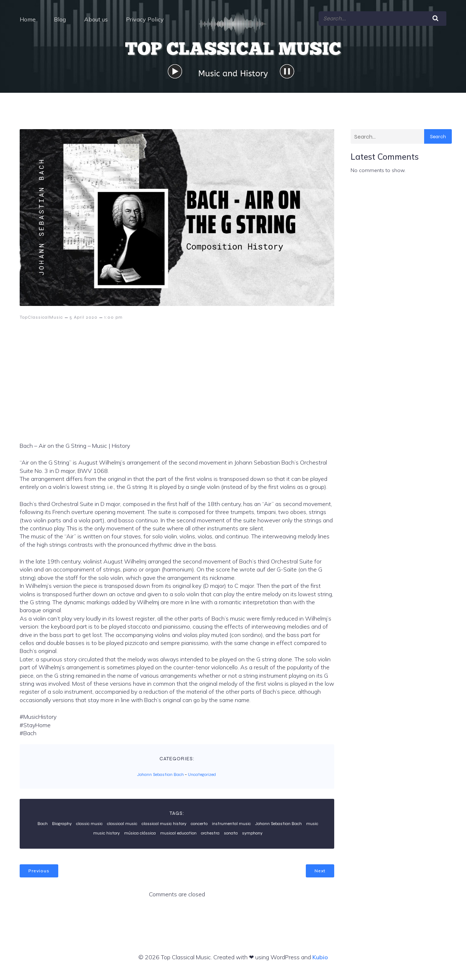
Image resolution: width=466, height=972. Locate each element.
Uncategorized (202, 774)
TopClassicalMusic (41, 316)
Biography (62, 823)
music (312, 823)
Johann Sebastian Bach (160, 774)
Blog (60, 19)
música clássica (140, 832)
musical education (178, 832)
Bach (42, 823)
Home (28, 19)
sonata (231, 832)
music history (106, 832)
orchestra (210, 832)
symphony (252, 832)
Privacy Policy (145, 19)
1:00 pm (113, 316)
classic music (89, 823)
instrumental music (231, 823)
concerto (199, 823)
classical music (122, 823)
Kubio (320, 956)
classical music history (164, 823)
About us (96, 19)
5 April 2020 (84, 316)
